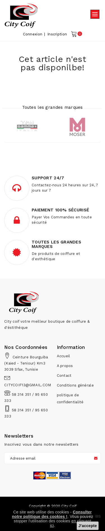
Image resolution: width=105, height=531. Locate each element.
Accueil (63, 356)
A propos (65, 366)
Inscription (57, 34)
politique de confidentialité (70, 398)
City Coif (68, 506)
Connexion (33, 34)
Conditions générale (75, 385)
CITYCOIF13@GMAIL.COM (27, 385)
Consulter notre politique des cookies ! (52, 514)
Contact (64, 375)
